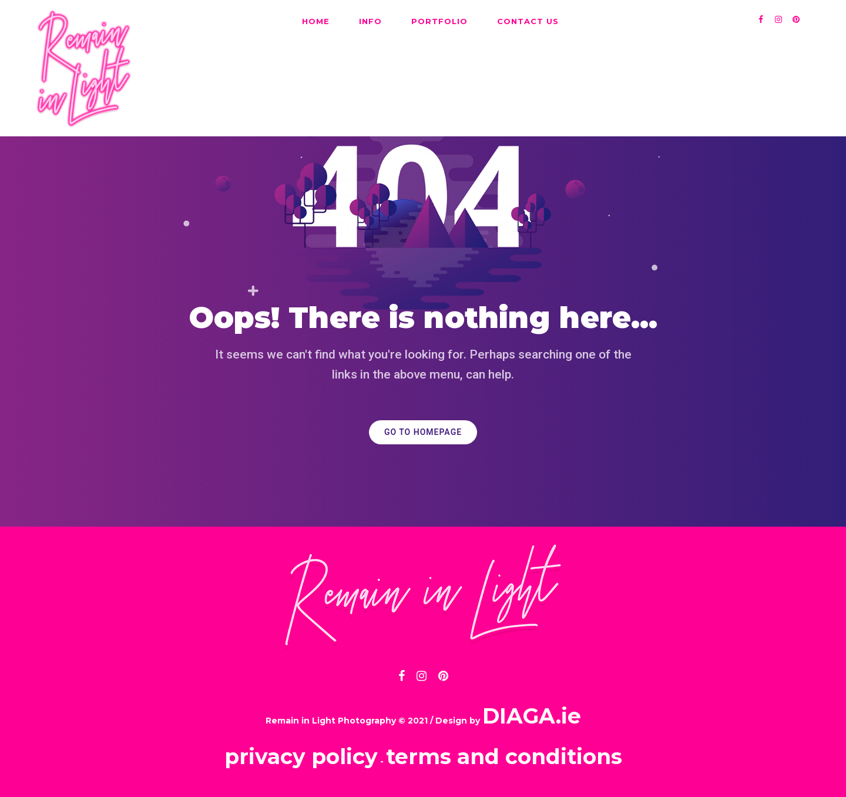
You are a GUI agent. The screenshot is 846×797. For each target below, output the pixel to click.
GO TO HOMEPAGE (423, 432)
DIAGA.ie (531, 716)
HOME (316, 21)
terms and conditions (504, 756)
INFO (370, 21)
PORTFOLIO (439, 21)
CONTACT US (528, 21)
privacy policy (301, 756)
